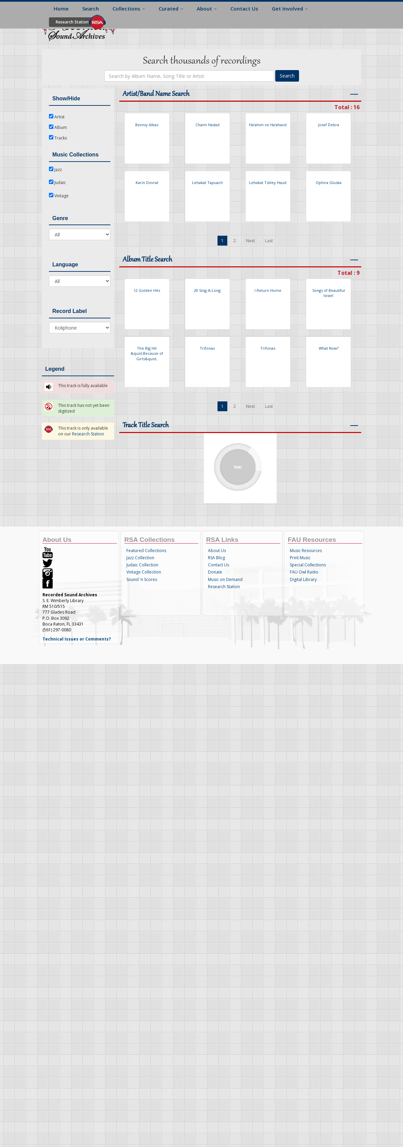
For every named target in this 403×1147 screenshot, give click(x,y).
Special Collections (308, 565)
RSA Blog (216, 558)
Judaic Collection (142, 565)
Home (61, 8)
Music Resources (306, 550)
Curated (171, 8)
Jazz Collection (140, 558)
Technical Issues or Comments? (76, 639)
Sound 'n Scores (141, 579)
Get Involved (290, 8)
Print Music (300, 558)
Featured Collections (146, 550)
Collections (128, 8)
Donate (215, 572)
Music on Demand (225, 579)
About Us (217, 550)
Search (90, 8)
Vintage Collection (143, 572)
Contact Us (244, 8)
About (207, 8)
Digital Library (303, 579)
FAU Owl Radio (304, 572)
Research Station (72, 22)
